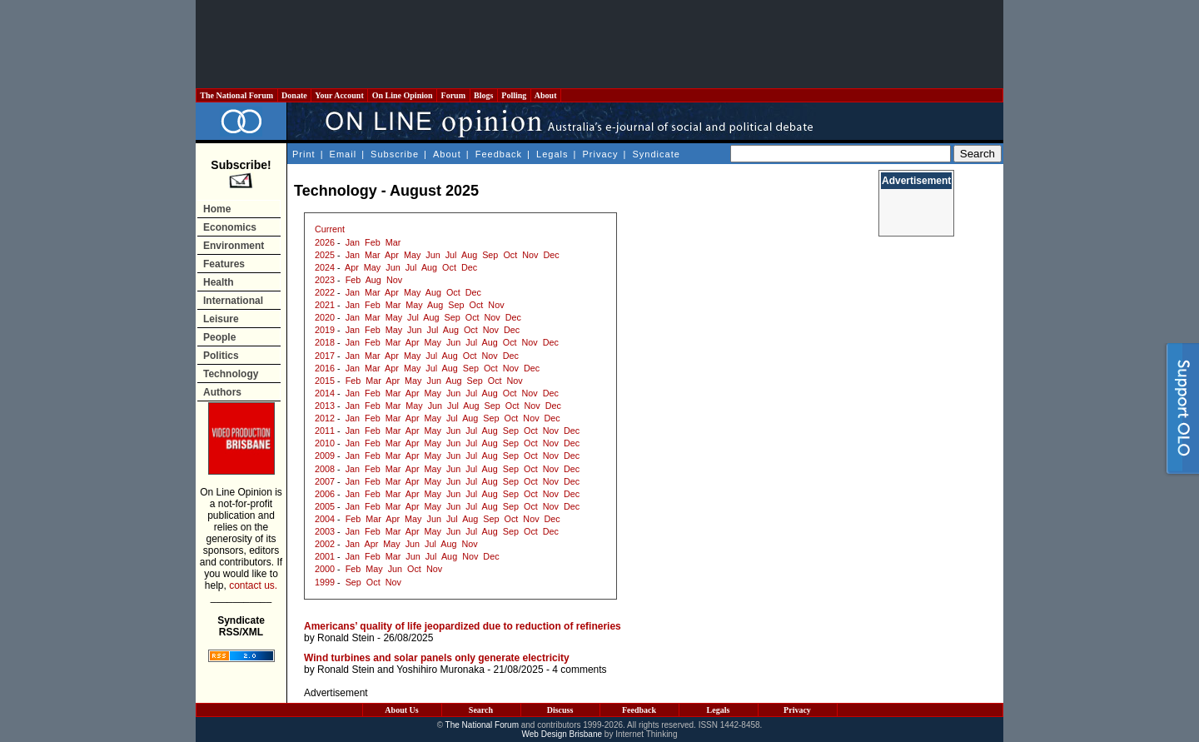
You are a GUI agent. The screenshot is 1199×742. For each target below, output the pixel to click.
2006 (325, 494)
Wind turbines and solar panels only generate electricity (437, 658)
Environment (233, 245)
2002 (325, 544)
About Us (401, 710)
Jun (432, 255)
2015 (325, 381)
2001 (325, 556)
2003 (325, 531)
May (412, 255)
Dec (551, 255)
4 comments (579, 669)
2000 (325, 569)
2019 (325, 330)
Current (330, 229)
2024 (325, 267)
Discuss (560, 710)
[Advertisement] (599, 44)
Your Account (339, 95)
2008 (325, 469)
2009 (325, 456)
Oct (510, 255)
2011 (325, 431)
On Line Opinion (402, 95)
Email (343, 154)
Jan (353, 242)
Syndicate (656, 154)
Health (218, 282)
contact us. (253, 585)
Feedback (498, 154)
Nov (530, 255)
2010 (325, 443)
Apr (392, 255)
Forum (453, 95)
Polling (514, 95)
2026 (325, 242)
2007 (325, 481)
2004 (325, 519)
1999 (325, 582)
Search (481, 710)
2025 (325, 255)
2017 (325, 356)
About (546, 95)
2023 (325, 280)
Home (217, 209)
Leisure (221, 319)
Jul (451, 255)
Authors (222, 392)
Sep (490, 255)
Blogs (483, 95)
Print (304, 154)
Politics (221, 355)
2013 (325, 406)
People (219, 337)
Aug (469, 255)
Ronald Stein (346, 638)
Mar (393, 242)
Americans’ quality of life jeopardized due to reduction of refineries (462, 626)
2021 (325, 305)
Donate (295, 95)
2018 (325, 342)
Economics (229, 227)
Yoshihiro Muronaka (440, 669)
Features (224, 264)
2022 (325, 292)
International (233, 300)
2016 (325, 368)
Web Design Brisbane (562, 734)
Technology (230, 374)
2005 (325, 506)
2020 (325, 317)
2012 (325, 418)
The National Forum (237, 95)
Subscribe (395, 154)
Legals (552, 154)
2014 (325, 393)
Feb (373, 242)
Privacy (600, 154)
